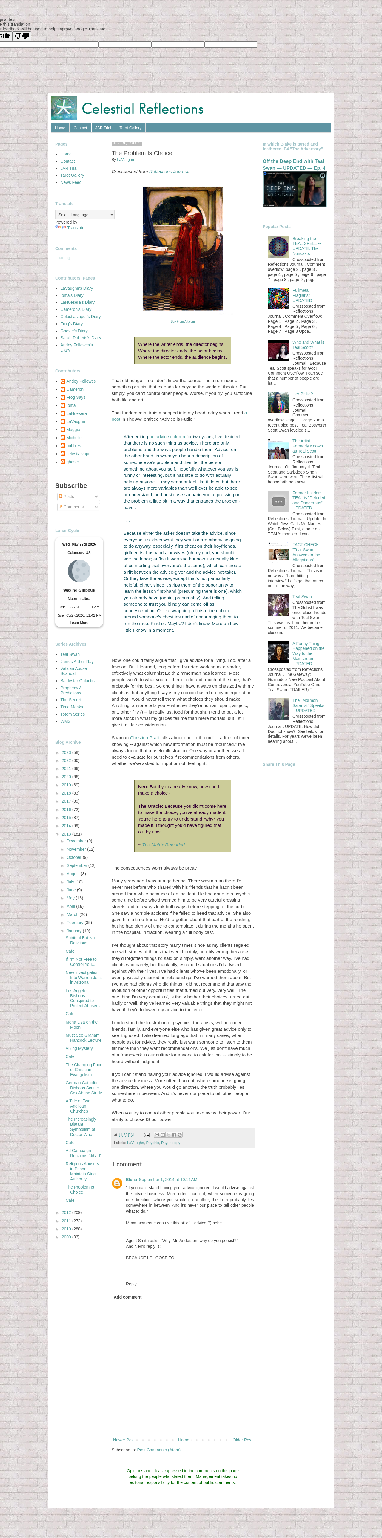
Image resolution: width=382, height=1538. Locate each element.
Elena (131, 1179)
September (77, 865)
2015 (67, 817)
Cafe (70, 951)
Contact (80, 128)
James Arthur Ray (77, 661)
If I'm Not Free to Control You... (81, 962)
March (73, 914)
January (75, 930)
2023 (67, 752)
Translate (69, 227)
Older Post (242, 1440)
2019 (67, 785)
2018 (67, 793)
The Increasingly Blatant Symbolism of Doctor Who (81, 1127)
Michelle (74, 437)
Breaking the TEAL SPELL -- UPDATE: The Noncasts (306, 246)
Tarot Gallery (130, 128)
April (71, 906)
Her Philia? (302, 394)
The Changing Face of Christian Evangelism (84, 1069)
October (75, 857)
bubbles (74, 445)
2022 (67, 760)
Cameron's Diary (76, 309)
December (77, 841)
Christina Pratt (144, 737)
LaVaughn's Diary (77, 288)
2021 (67, 768)
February (75, 922)
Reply (131, 1284)
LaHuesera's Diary (78, 302)
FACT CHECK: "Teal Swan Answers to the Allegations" (306, 552)
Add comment (127, 1297)
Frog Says (76, 397)
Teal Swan (70, 654)
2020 (67, 776)
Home (60, 128)
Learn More (79, 623)
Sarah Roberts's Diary (81, 337)
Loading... (64, 257)
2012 (67, 1212)
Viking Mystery (79, 1048)
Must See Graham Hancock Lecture (83, 1038)
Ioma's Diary (72, 295)
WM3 (65, 721)
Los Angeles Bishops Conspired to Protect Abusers (83, 998)
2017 (67, 801)
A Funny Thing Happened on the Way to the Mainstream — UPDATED (308, 653)
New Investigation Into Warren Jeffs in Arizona (84, 977)
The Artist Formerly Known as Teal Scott (307, 446)
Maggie (73, 429)
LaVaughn (135, 1143)
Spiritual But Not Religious (81, 940)
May (71, 898)
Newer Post (124, 1440)
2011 (67, 1220)
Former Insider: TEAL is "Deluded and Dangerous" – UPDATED (309, 500)
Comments (71, 507)
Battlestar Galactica (79, 680)
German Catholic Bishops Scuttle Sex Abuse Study (84, 1087)
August (74, 873)
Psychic (152, 1143)
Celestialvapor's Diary (81, 316)
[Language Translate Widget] (85, 214)
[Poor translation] (21, 36)
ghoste (73, 461)
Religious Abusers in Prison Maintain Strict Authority (82, 1171)
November (77, 849)
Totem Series (73, 714)
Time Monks (72, 707)
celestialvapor (79, 453)
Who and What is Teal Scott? (308, 345)
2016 (67, 809)
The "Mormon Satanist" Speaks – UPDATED (308, 705)
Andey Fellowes (81, 381)
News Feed (71, 182)
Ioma (71, 405)
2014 (67, 825)
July (71, 881)
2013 (67, 834)
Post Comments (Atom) (159, 1449)
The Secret (71, 699)
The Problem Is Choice (80, 1190)
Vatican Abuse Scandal (74, 671)
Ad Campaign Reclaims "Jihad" (83, 1153)
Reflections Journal (168, 171)
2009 (67, 1237)
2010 (67, 1229)
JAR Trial (103, 128)
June (72, 890)
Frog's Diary (72, 323)
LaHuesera (77, 413)
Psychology (170, 1143)
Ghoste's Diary (74, 331)
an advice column (167, 436)
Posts (66, 496)
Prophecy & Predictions (71, 690)
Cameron (75, 389)
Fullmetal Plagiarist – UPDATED (302, 295)
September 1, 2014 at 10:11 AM (168, 1179)
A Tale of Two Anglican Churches (78, 1106)
